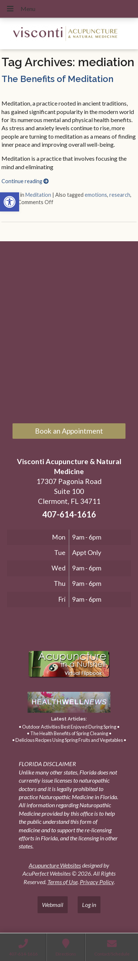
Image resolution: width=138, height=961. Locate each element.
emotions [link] (96, 195)
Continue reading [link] (25, 181)
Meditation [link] (38, 195)
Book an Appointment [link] (69, 431)
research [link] (119, 195)
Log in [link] (89, 904)
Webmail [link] (52, 904)
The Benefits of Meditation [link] (57, 79)
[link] (9, 201)
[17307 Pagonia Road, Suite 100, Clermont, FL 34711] (69, 333)
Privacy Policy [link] (97, 881)
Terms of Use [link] (62, 881)
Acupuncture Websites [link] (55, 865)
